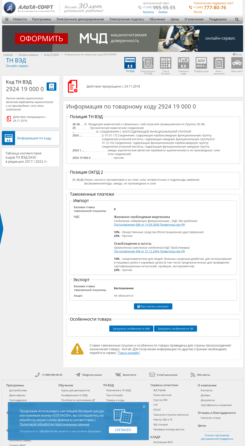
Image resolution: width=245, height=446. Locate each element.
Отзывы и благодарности (217, 413)
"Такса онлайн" (128, 353)
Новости (20, 19)
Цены (175, 19)
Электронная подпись (126, 19)
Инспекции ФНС (163, 442)
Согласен (123, 430)
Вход (237, 54)
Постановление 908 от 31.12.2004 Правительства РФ (149, 251)
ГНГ (155, 405)
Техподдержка (18, 400)
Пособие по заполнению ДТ (78, 400)
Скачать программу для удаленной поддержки (217, 437)
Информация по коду (34, 138)
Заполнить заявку (20, 440)
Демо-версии (17, 395)
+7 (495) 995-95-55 (48, 375)
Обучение (157, 19)
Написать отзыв (210, 418)
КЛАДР (155, 437)
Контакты (148, 11)
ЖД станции (160, 424)
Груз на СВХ (160, 400)
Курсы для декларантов (75, 390)
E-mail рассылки (163, 375)
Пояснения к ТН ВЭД (118, 390)
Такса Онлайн (114, 395)
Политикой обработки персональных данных (54, 424)
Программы (41, 19)
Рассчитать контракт (153, 306)
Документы (208, 400)
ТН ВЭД (16, 60)
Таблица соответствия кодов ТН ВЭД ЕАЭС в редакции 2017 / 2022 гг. (26, 157)
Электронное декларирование (80, 19)
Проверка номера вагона (168, 429)
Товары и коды (115, 400)
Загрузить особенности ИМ (131, 328)
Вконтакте (125, 375)
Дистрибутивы (18, 390)
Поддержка (218, 19)
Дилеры (162, 11)
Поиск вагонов (162, 395)
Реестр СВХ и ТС (163, 419)
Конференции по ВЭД (74, 395)
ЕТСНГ (157, 409)
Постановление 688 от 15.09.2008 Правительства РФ (149, 224)
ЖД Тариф (159, 390)
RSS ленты (200, 375)
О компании (194, 19)
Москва (198, 12)
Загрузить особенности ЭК (175, 328)
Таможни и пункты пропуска (171, 414)
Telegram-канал (89, 375)
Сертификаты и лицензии (216, 405)
